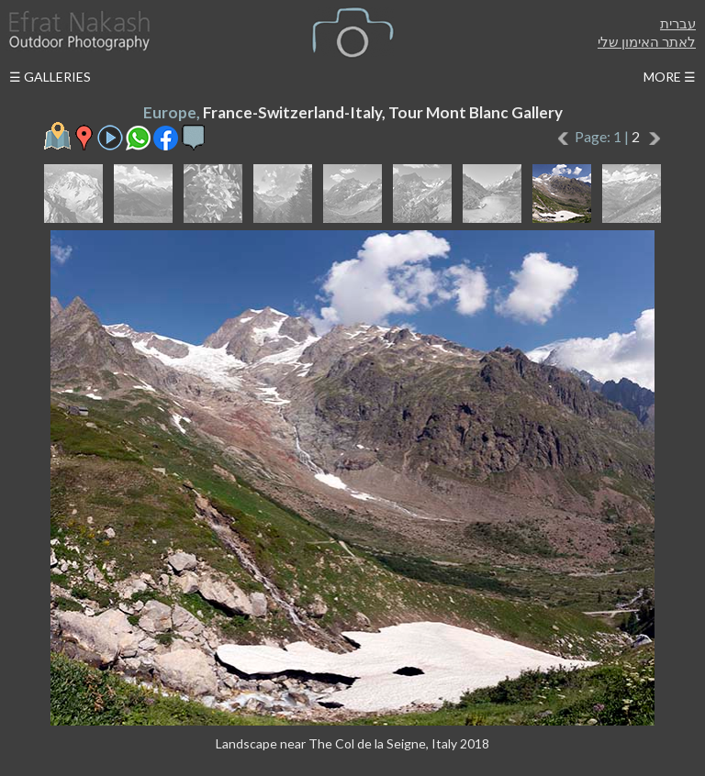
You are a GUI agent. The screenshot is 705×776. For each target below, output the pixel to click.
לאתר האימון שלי (647, 41)
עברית (678, 23)
